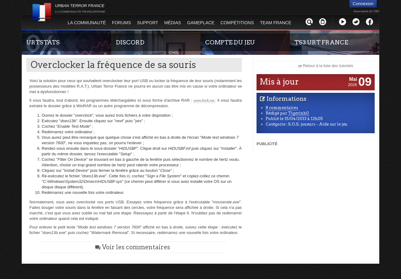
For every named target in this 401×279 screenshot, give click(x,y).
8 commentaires (282, 107)
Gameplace (200, 22)
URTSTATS (43, 42)
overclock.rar (204, 100)
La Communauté (87, 22)
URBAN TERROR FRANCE (80, 8)
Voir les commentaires (132, 247)
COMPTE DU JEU (230, 42)
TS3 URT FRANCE (321, 42)
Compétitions (237, 22)
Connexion (363, 3)
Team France (275, 22)
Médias (172, 22)
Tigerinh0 (298, 113)
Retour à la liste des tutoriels (328, 65)
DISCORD (130, 42)
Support (147, 22)
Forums (121, 22)
